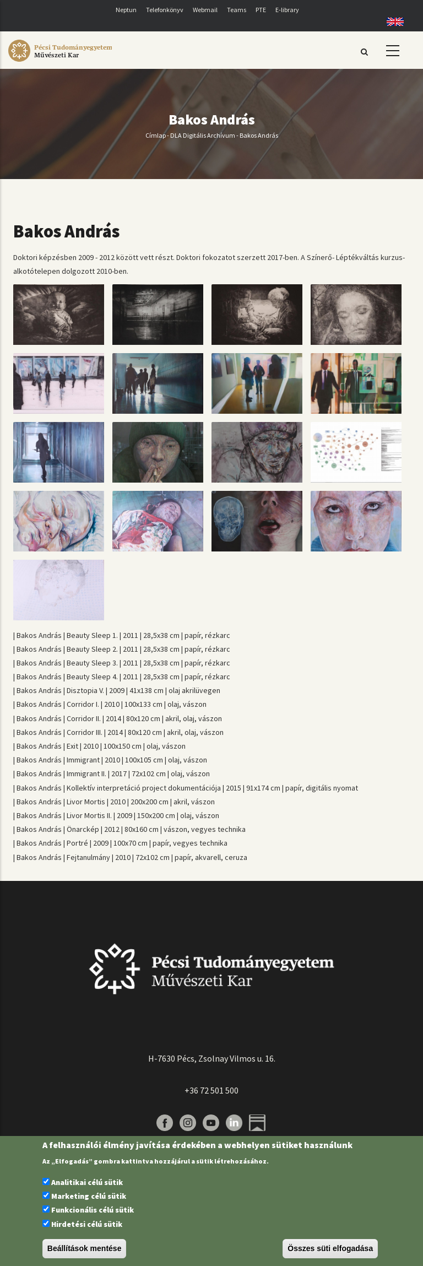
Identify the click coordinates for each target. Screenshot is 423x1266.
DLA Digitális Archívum (202, 135)
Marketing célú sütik (88, 1196)
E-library (287, 10)
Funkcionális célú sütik (92, 1210)
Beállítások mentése (84, 1248)
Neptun (126, 10)
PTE (261, 10)
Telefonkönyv (164, 10)
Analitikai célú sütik (87, 1182)
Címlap (155, 135)
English (391, 22)
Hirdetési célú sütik (86, 1224)
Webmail (205, 10)
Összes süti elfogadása (330, 1248)
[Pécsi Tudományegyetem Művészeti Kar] (60, 62)
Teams (236, 10)
